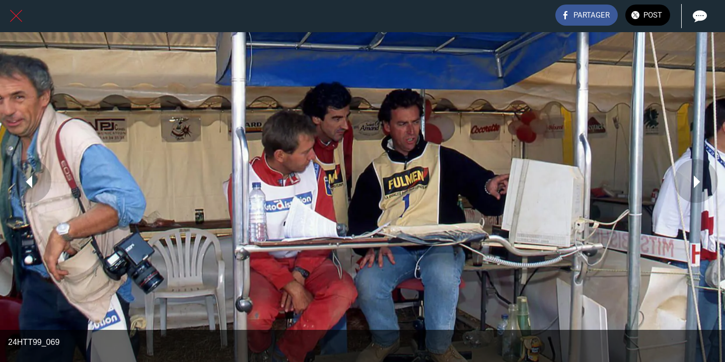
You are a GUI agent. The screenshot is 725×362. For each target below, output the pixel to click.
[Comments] (699, 16)
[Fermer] (16, 16)
